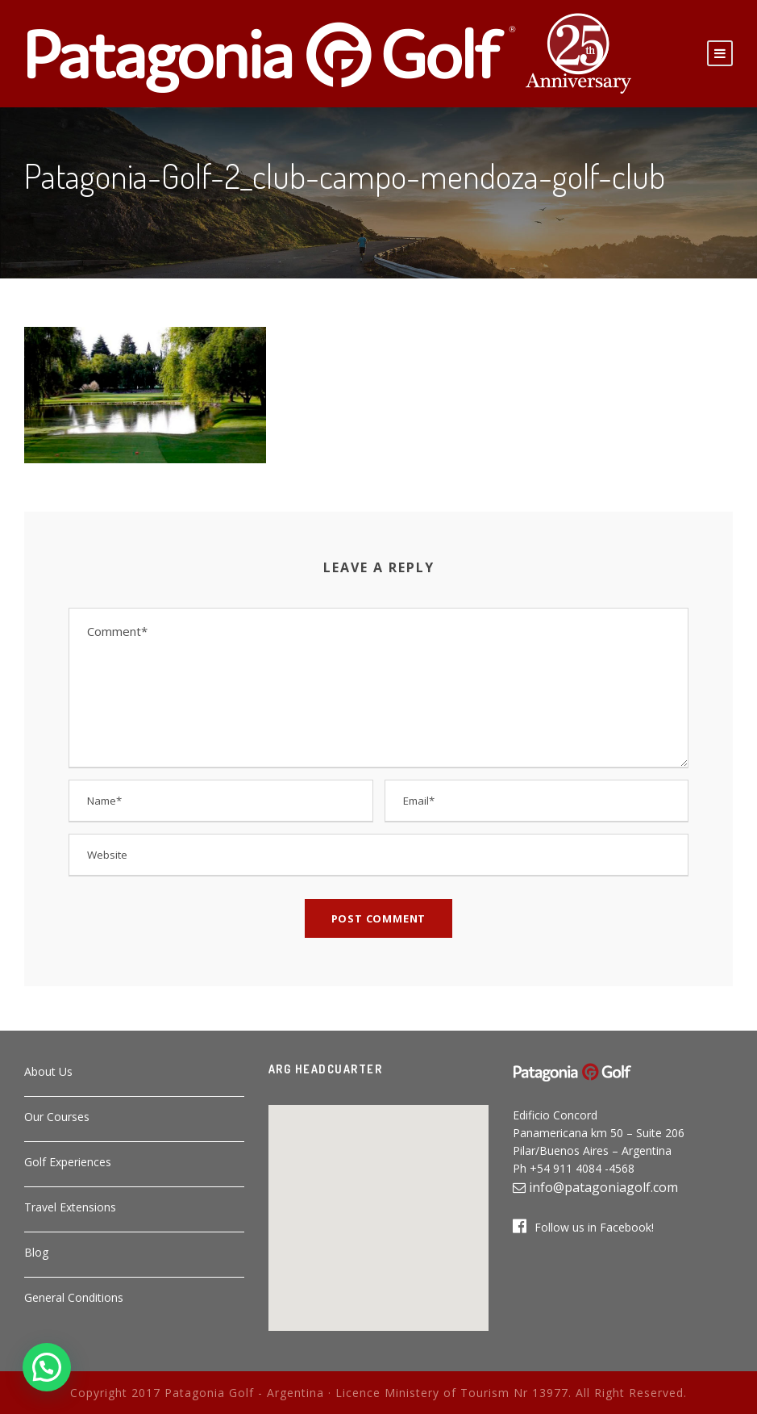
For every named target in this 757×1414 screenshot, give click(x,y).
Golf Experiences (67, 1161)
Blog (36, 1252)
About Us (48, 1071)
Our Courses (56, 1116)
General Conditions (73, 1297)
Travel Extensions (70, 1207)
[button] (378, 1208)
